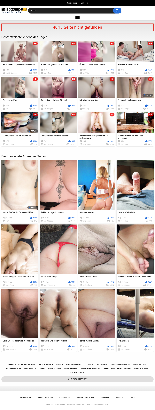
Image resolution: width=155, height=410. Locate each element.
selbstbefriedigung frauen (117, 369)
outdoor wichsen (74, 364)
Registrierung (72, 3)
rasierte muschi (13, 368)
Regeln (119, 397)
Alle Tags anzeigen (77, 379)
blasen (59, 364)
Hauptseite (25, 397)
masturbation (30, 368)
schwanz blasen (141, 368)
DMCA (132, 397)
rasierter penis (139, 364)
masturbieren (70, 368)
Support (104, 397)
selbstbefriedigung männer (21, 364)
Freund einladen (85, 397)
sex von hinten (77, 373)
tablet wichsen (46, 364)
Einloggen (84, 3)
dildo (42, 368)
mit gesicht (102, 364)
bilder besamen (54, 368)
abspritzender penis (91, 369)
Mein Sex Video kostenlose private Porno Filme (72, 405)
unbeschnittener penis (120, 364)
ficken (90, 364)
